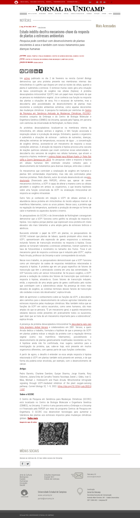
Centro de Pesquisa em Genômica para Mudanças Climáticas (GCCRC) (49, 59)
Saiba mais (33, 418)
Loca (93, 2)
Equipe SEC (49, 477)
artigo (27, 78)
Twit (111, 2)
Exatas (22, 479)
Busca (115, 2)
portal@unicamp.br (46, 498)
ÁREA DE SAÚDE (24, 1)
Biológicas (58, 13)
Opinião (104, 13)
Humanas (89, 13)
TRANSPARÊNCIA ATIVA (59, 1)
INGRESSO (48, 1)
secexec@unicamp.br (94, 477)
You (104, 2)
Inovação (97, 13)
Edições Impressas (52, 475)
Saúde (110, 13)
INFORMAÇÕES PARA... (72, 1)
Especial (66, 13)
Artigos (50, 13)
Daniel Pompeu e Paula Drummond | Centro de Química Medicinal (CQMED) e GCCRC (55, 56)
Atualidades (42, 13)
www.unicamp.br (45, 495)
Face (108, 2)
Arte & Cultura (32, 13)
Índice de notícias (51, 479)
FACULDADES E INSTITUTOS (37, 1)
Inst (97, 2)
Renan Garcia (38, 62)
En (90, 2)
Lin (101, 2)
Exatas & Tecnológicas (77, 13)
